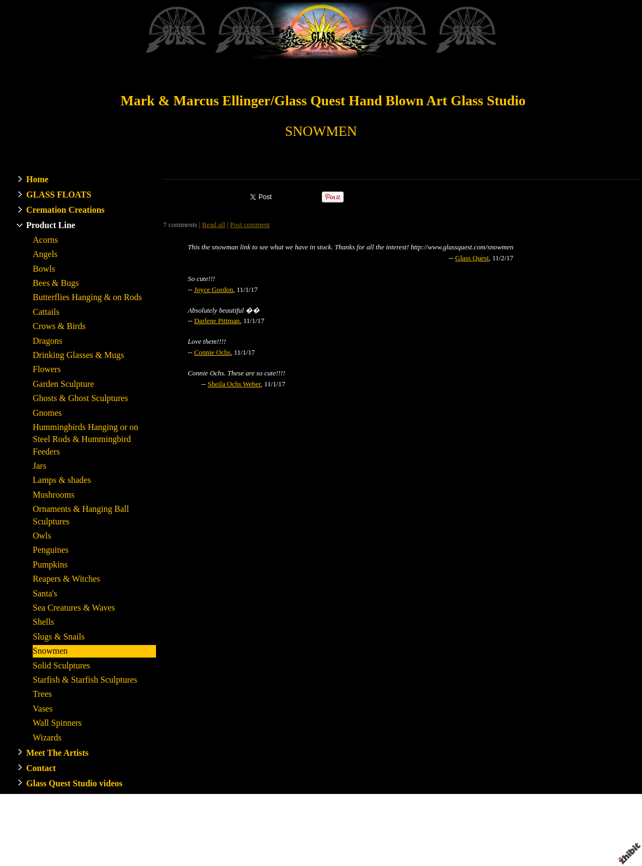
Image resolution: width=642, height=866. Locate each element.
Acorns (45, 239)
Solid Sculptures (61, 665)
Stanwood (392, 829)
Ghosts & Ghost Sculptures (80, 398)
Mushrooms (53, 494)
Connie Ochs (212, 352)
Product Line (50, 225)
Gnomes (47, 412)
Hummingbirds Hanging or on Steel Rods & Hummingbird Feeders (85, 439)
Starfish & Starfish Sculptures (85, 679)
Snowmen (50, 650)
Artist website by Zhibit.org (329, 839)
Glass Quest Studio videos (74, 783)
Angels (45, 254)
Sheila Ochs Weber (234, 384)
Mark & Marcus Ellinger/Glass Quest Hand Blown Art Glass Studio (323, 101)
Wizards (47, 737)
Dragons (47, 340)
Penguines (51, 549)
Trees (42, 693)
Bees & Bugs (56, 283)
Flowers (47, 369)
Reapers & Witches (66, 578)
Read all (213, 225)
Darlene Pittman (217, 321)
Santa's (45, 593)
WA (415, 829)
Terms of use (448, 839)
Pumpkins (50, 564)
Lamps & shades (62, 480)
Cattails (46, 311)
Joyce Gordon (213, 290)
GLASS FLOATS (58, 194)
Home (37, 179)
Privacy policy (492, 839)
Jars (39, 465)
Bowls (44, 268)
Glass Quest (472, 258)
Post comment (250, 225)
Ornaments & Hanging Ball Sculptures (81, 514)
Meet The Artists (57, 752)
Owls (42, 535)
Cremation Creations (65, 209)
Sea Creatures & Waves (74, 607)
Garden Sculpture (63, 384)
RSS (169, 858)
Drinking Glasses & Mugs (78, 355)
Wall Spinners (57, 722)
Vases (42, 708)
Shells (43, 621)
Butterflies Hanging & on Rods (87, 297)
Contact (41, 768)
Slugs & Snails (59, 636)
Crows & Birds (59, 326)
